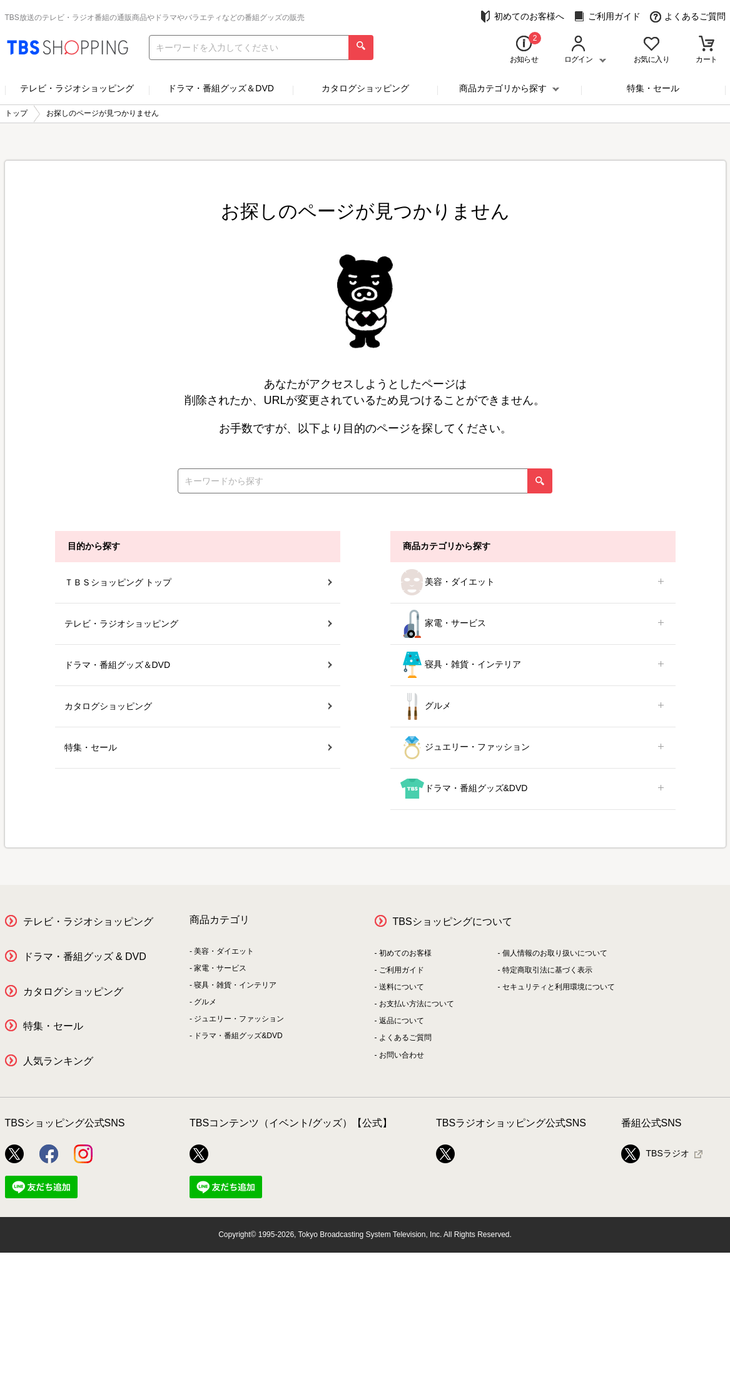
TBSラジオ (655, 1153)
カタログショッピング (365, 88)
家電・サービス (533, 624)
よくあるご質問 (688, 17)
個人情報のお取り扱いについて (554, 953)
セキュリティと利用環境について (558, 986)
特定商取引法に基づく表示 (547, 970)
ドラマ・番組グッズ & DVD (84, 956)
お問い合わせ (401, 1055)
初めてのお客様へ (522, 17)
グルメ (533, 706)
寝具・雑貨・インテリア (533, 665)
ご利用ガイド (607, 17)
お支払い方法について (416, 1003)
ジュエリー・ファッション (533, 748)
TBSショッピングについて (452, 921)
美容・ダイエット (533, 582)
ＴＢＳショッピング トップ (198, 582)
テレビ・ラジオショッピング (77, 88)
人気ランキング (58, 1061)
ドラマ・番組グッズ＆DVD (221, 88)
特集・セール (653, 88)
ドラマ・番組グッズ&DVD (533, 789)
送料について (401, 986)
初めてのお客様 (405, 953)
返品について (401, 1020)
